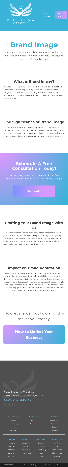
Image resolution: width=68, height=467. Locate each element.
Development (56, 450)
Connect (54, 430)
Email (42, 453)
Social (41, 456)
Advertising (41, 450)
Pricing (57, 456)
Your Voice (26, 450)
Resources (34, 424)
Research (11, 443)
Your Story (26, 446)
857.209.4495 (10, 399)
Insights (34, 421)
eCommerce (57, 453)
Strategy (14, 421)
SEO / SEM (41, 446)
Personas (11, 446)
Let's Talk (59, 15)
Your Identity (26, 443)
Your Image (26, 453)
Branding (14, 424)
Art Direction (57, 446)
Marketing (14, 427)
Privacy (52, 465)
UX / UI (57, 443)
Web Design (14, 430)
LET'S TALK (26, 399)
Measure (11, 456)
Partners (54, 424)
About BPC (54, 421)
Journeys (11, 450)
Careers (54, 427)
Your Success (45, 15)
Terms (59, 465)
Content (11, 453)
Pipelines (41, 443)
